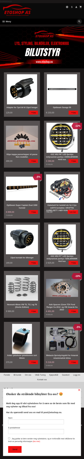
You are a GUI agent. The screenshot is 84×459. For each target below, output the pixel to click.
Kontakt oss (42, 380)
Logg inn (76, 375)
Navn (36, 420)
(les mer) (36, 441)
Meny (6, 21)
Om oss (28, 375)
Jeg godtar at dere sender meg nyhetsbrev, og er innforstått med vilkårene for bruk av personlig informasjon (41, 439)
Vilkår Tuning (40, 375)
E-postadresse (36, 430)
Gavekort (66, 375)
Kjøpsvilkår (53, 375)
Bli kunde (17, 375)
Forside (7, 375)
